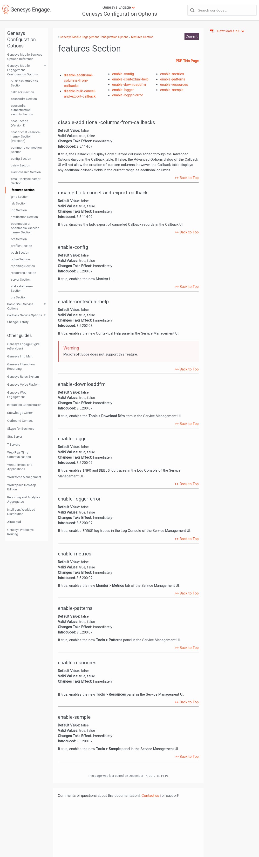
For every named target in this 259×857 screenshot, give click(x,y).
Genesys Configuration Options (119, 14)
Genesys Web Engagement (17, 395)
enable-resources (174, 84)
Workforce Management (24, 477)
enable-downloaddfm (129, 84)
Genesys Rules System (23, 376)
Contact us (150, 795)
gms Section (19, 196)
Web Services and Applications (19, 467)
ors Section (19, 239)
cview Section (20, 165)
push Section (20, 252)
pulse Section (20, 259)
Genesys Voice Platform (24, 384)
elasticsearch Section (26, 172)
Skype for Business (20, 428)
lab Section (19, 203)
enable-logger (123, 90)
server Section (21, 279)
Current (192, 36)
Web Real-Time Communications (19, 455)
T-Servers (13, 444)
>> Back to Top (187, 178)
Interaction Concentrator (24, 405)
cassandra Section (24, 99)
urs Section (19, 297)
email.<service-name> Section (26, 181)
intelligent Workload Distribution (21, 512)
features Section (23, 190)
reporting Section (23, 266)
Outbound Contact (20, 420)
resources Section (23, 273)
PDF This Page (187, 61)
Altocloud (14, 522)
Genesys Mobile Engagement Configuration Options (22, 70)
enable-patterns (172, 79)
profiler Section (21, 246)
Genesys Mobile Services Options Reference (24, 57)
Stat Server (14, 436)
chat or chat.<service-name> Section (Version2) (26, 136)
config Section (21, 158)
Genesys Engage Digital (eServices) (23, 346)
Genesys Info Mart (20, 356)
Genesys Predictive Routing (20, 532)
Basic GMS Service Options (20, 306)
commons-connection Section (26, 150)
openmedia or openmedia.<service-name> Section (25, 228)
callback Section (22, 92)
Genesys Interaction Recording (21, 366)
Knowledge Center (20, 413)
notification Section (24, 217)
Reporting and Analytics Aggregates (24, 499)
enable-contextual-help (130, 79)
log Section (19, 210)
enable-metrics (172, 74)
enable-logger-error (127, 95)
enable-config (123, 74)
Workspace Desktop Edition (21, 487)
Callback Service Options (24, 315)
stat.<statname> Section (22, 288)
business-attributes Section (24, 83)
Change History (17, 322)
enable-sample (172, 90)
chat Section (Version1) (19, 123)
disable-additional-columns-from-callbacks (78, 80)
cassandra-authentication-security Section (22, 110)
